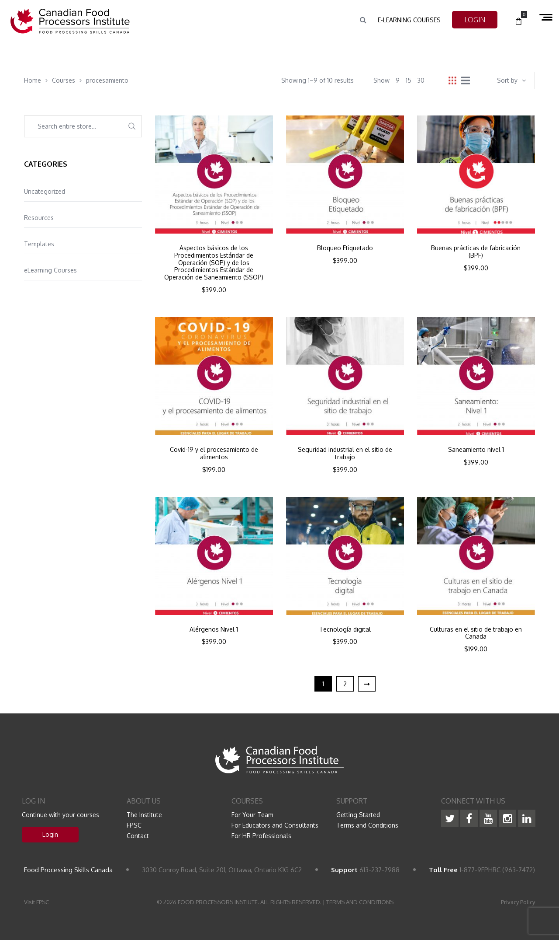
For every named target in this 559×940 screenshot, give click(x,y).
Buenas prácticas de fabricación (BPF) (476, 252)
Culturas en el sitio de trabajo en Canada (476, 633)
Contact (138, 835)
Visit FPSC (36, 901)
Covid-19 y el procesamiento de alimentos (214, 453)
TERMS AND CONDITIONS (359, 901)
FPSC (134, 825)
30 (421, 80)
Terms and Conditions (367, 825)
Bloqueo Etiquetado (345, 248)
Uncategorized (44, 191)
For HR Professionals (261, 835)
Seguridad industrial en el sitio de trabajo (345, 453)
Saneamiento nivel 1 (476, 449)
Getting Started (358, 814)
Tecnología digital (345, 629)
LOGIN (474, 19)
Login (50, 834)
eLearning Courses (50, 270)
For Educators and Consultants (274, 825)
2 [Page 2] (345, 684)
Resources (39, 217)
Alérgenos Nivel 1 (214, 629)
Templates (39, 244)
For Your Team (252, 814)
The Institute (144, 814)
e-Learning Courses (409, 20)
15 (408, 80)
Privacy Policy (518, 901)
